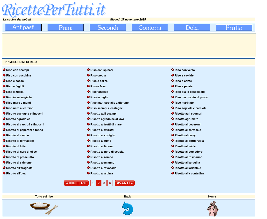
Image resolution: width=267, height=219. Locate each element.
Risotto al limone (101, 146)
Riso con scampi (17, 70)
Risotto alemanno (102, 162)
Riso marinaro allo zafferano (109, 102)
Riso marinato (184, 102)
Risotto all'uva (16, 173)
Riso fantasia (99, 91)
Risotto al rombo (101, 157)
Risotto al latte (16, 146)
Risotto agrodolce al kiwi (107, 119)
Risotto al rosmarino (188, 157)
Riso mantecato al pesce (191, 97)
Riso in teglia (99, 97)
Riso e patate (183, 86)
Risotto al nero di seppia (107, 151)
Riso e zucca (15, 91)
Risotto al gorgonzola (189, 140)
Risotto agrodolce (18, 119)
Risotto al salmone (19, 162)
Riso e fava (97, 86)
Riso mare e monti (18, 102)
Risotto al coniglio (102, 135)
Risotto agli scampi (103, 113)
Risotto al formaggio (20, 140)
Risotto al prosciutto (20, 157)
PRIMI (9, 61)
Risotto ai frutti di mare (105, 124)
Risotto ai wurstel (102, 129)
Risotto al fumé (100, 140)
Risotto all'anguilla (187, 162)
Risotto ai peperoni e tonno (24, 129)
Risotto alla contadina (189, 173)
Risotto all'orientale (188, 167)
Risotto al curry (185, 135)
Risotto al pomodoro (189, 151)
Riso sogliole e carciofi (190, 108)
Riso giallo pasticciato (190, 91)
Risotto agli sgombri (188, 113)
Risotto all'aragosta (19, 167)
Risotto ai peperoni (188, 124)
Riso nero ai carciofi (19, 108)
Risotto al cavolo (17, 135)
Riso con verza (185, 70)
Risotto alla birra (101, 173)
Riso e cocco (15, 80)
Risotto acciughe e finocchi (24, 113)
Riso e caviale (184, 75)
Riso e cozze (99, 80)
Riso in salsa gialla (19, 97)
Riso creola (98, 75)
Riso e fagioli (15, 86)
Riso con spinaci (101, 70)
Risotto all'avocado (103, 167)
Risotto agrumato (186, 119)
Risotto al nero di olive (21, 151)
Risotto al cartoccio (188, 129)
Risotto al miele (185, 146)
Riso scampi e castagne (106, 108)
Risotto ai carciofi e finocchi (25, 124)
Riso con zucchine (18, 75)
